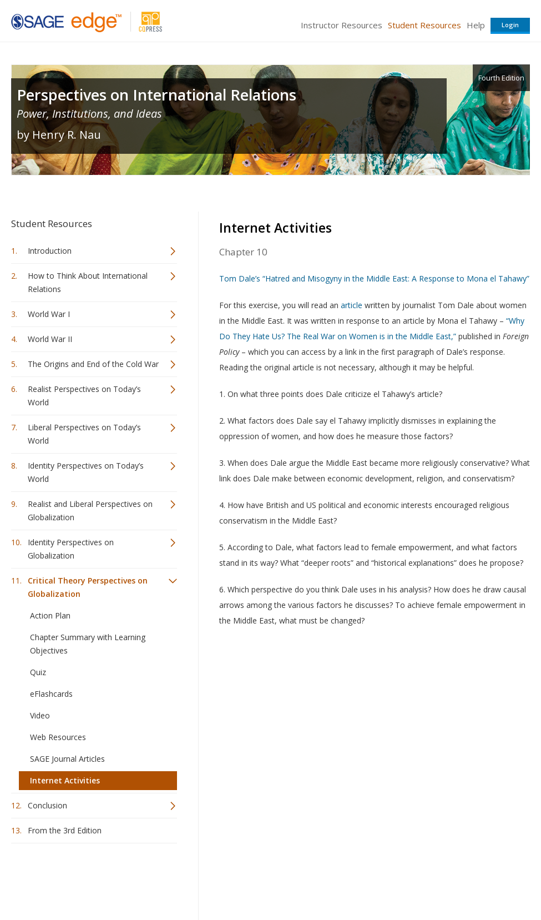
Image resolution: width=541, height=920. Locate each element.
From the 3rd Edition (65, 830)
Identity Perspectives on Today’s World (86, 472)
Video (40, 715)
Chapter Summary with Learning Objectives (87, 644)
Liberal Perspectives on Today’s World (84, 434)
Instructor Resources (341, 25)
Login (510, 25)
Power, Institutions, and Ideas (89, 113)
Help (476, 25)
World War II (50, 339)
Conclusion (47, 805)
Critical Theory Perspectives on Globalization (88, 587)
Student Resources (424, 25)
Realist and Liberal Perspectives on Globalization (90, 510)
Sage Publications (74, 878)
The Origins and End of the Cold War (93, 364)
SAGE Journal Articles (67, 758)
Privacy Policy (456, 878)
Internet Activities (65, 780)
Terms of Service (326, 878)
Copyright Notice (395, 878)
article (351, 305)
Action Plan (50, 615)
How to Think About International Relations (88, 282)
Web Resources (58, 737)
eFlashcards (51, 693)
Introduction (50, 250)
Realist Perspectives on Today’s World (84, 396)
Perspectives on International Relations (156, 94)
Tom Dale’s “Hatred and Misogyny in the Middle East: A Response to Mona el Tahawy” (374, 278)
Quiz (38, 672)
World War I (49, 314)
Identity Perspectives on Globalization (71, 549)
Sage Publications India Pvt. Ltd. (172, 878)
